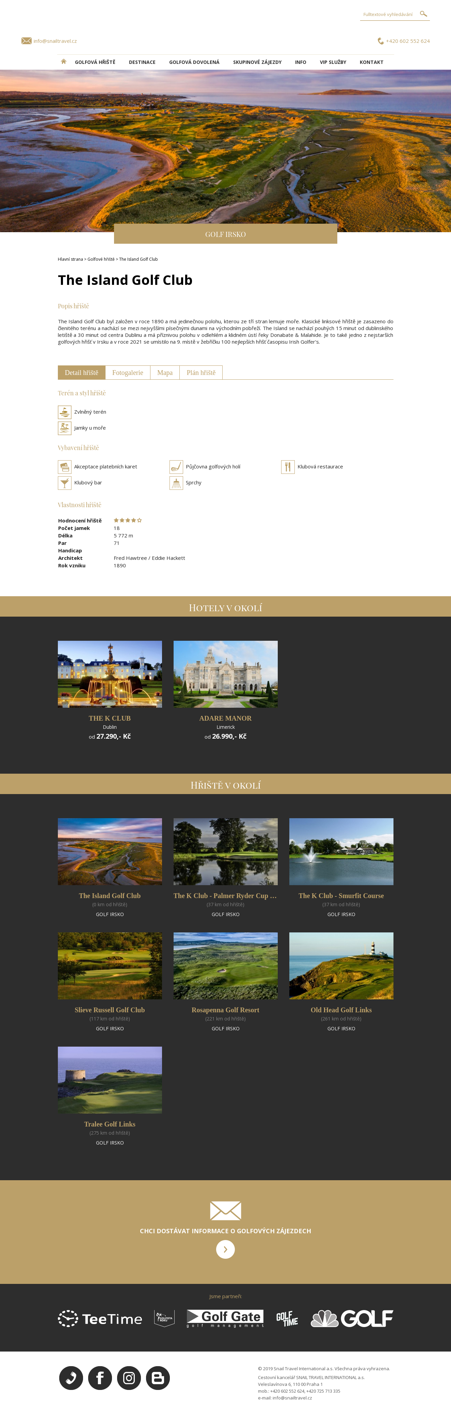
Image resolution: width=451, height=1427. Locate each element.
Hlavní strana (70, 259)
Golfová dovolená (194, 62)
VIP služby (333, 62)
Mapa (165, 372)
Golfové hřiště (101, 259)
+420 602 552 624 (408, 40)
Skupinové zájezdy (257, 62)
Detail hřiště (81, 372)
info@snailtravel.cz (55, 40)
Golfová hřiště (95, 62)
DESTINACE (142, 62)
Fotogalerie (127, 372)
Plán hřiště (201, 372)
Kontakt (372, 62)
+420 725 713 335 (323, 1391)
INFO (300, 62)
